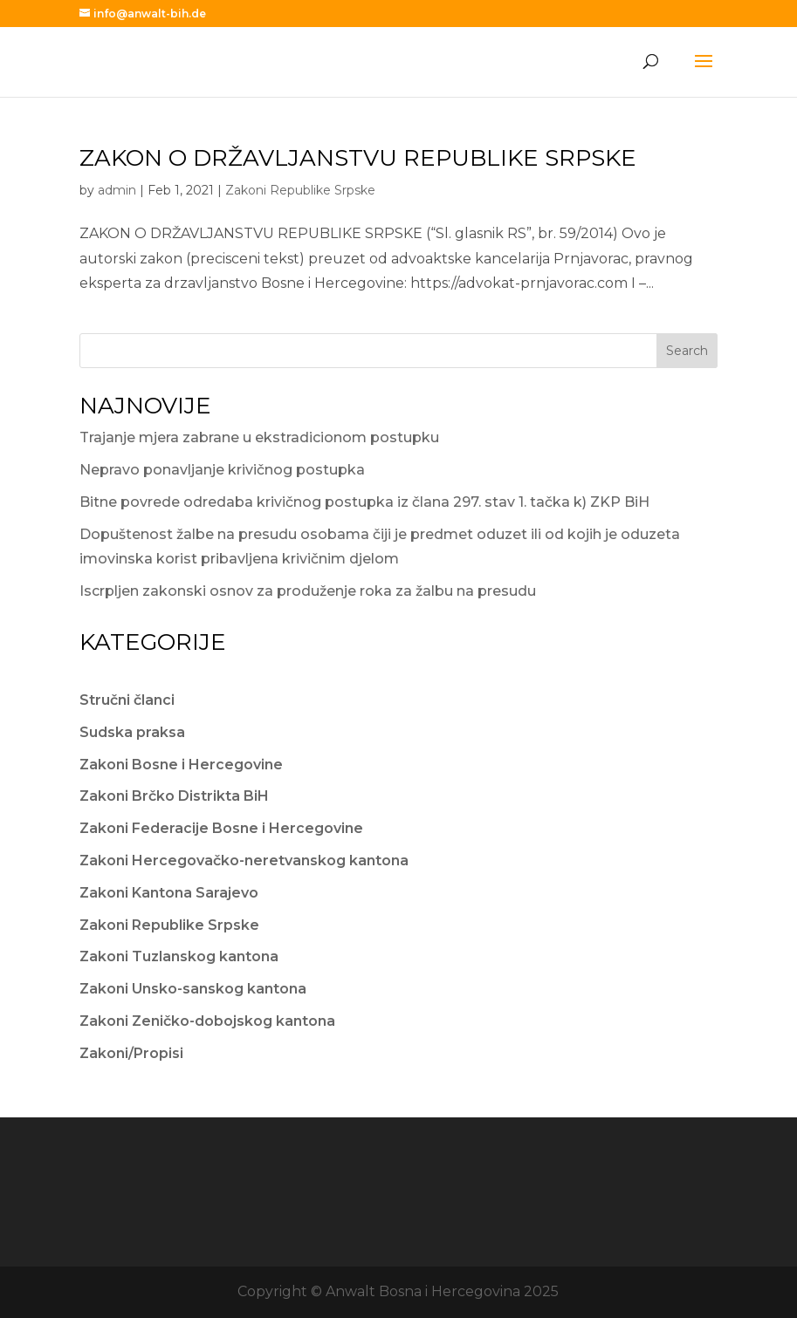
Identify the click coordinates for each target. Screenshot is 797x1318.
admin (117, 190)
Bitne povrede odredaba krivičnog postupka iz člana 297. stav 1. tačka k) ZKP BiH (364, 502)
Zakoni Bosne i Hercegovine (181, 764)
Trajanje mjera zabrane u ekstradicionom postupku (259, 437)
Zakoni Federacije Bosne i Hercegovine (221, 828)
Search (687, 351)
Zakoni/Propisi (131, 1053)
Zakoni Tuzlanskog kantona (178, 956)
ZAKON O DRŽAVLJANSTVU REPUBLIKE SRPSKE (357, 158)
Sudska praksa (132, 732)
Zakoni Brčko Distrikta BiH (174, 796)
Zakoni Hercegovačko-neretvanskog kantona (244, 860)
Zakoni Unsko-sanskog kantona (192, 988)
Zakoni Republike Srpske (300, 190)
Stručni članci (127, 700)
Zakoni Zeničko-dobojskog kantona (207, 1021)
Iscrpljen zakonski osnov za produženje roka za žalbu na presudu (307, 591)
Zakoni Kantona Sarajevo (168, 892)
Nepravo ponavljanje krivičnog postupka (222, 469)
